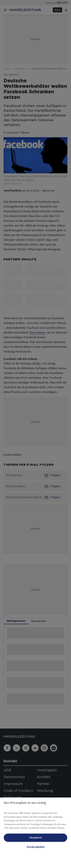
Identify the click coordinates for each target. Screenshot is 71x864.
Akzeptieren (35, 837)
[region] (35, 830)
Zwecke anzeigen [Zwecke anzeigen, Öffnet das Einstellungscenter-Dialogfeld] (35, 846)
